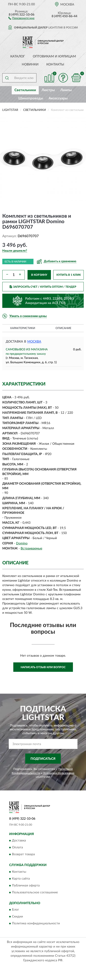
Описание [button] (63, 328)
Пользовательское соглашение (35, 892)
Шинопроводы (30, 98)
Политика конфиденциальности (36, 923)
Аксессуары (58, 98)
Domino (22, 543)
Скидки (17, 916)
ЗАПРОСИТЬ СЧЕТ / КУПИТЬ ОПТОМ (43, 286)
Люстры (48, 90)
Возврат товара (23, 854)
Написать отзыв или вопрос (43, 667)
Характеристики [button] (22, 328)
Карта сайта (21, 878)
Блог (15, 910)
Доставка (19, 840)
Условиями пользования (58, 773)
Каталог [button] (17, 56)
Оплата (17, 847)
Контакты (55, 64)
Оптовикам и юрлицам (54, 56)
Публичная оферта (26, 885)
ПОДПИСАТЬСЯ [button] (43, 758)
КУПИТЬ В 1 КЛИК (68, 274)
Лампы (66, 90)
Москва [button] (34, 341)
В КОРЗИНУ (39, 274)
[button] (21, 18)
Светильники (25, 90)
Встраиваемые (31, 548)
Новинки (30, 64)
